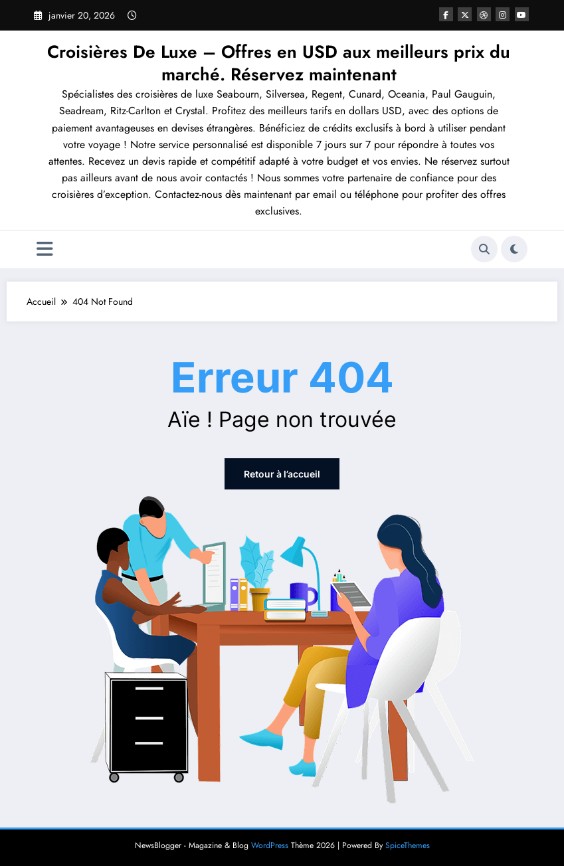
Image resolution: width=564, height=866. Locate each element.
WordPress (269, 845)
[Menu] (45, 249)
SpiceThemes (407, 845)
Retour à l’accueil (282, 473)
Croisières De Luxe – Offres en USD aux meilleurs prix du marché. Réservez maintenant (278, 63)
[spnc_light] (514, 249)
